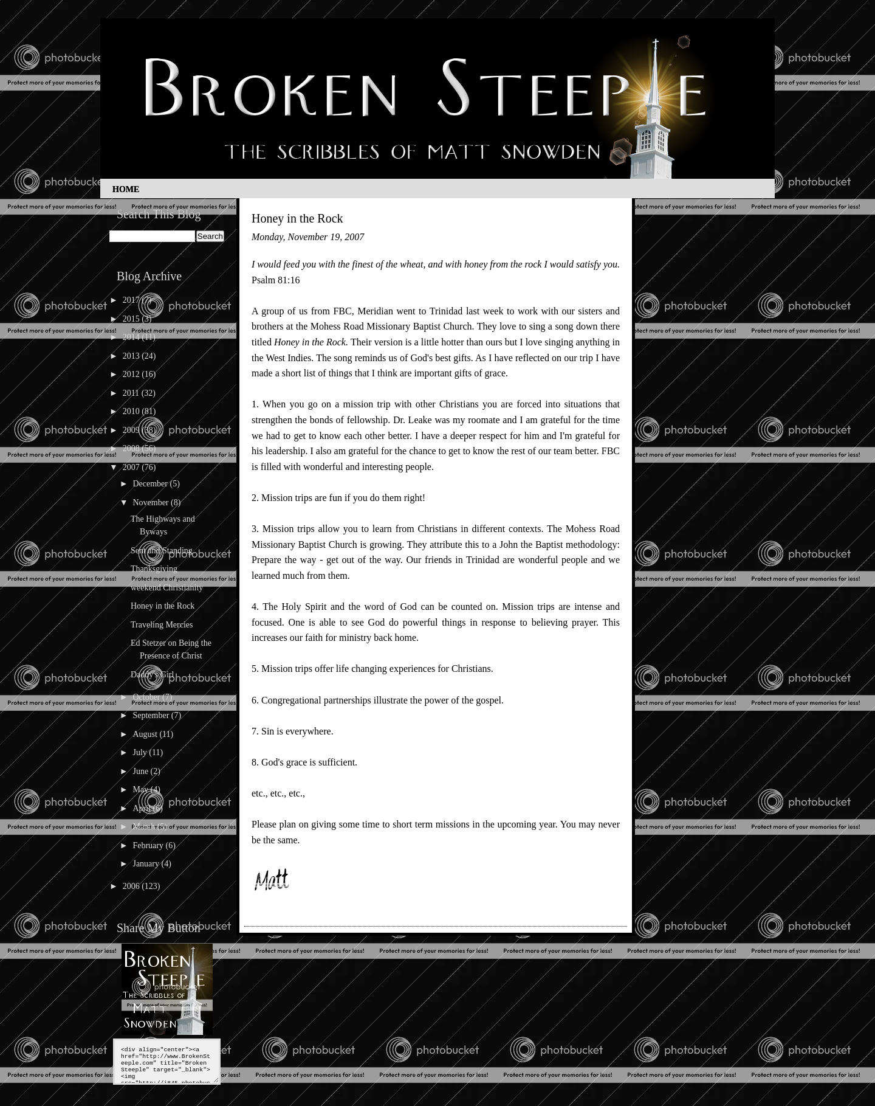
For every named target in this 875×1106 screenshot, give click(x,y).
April (142, 808)
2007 (132, 467)
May (141, 789)
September (151, 715)
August (145, 734)
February (148, 845)
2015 (132, 318)
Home (125, 189)
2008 (132, 448)
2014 (132, 337)
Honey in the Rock (162, 605)
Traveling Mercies (162, 624)
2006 (132, 886)
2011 (132, 393)
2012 (132, 374)
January (146, 863)
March (144, 826)
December (151, 483)
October (147, 697)
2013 (132, 356)
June (141, 771)
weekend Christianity (167, 587)
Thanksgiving (154, 568)
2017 (132, 300)
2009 (132, 430)
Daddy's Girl (152, 674)
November (151, 502)
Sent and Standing (162, 550)
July (140, 752)
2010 (132, 411)
